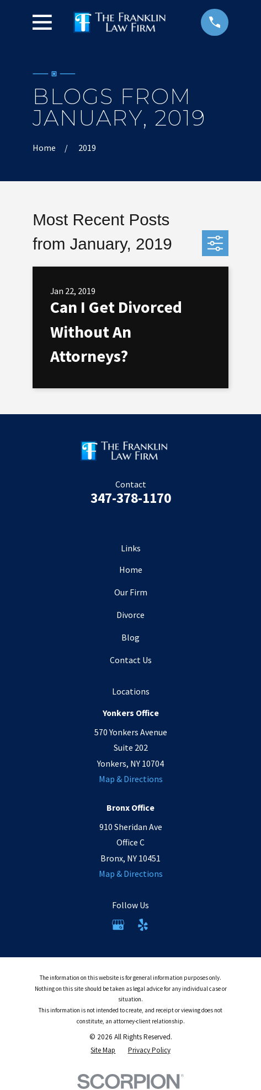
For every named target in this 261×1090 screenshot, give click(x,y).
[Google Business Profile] (118, 925)
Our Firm (130, 592)
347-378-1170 (130, 498)
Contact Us (131, 659)
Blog (130, 637)
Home (130, 569)
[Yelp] (143, 925)
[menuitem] (102, 1050)
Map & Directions (131, 778)
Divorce (130, 614)
